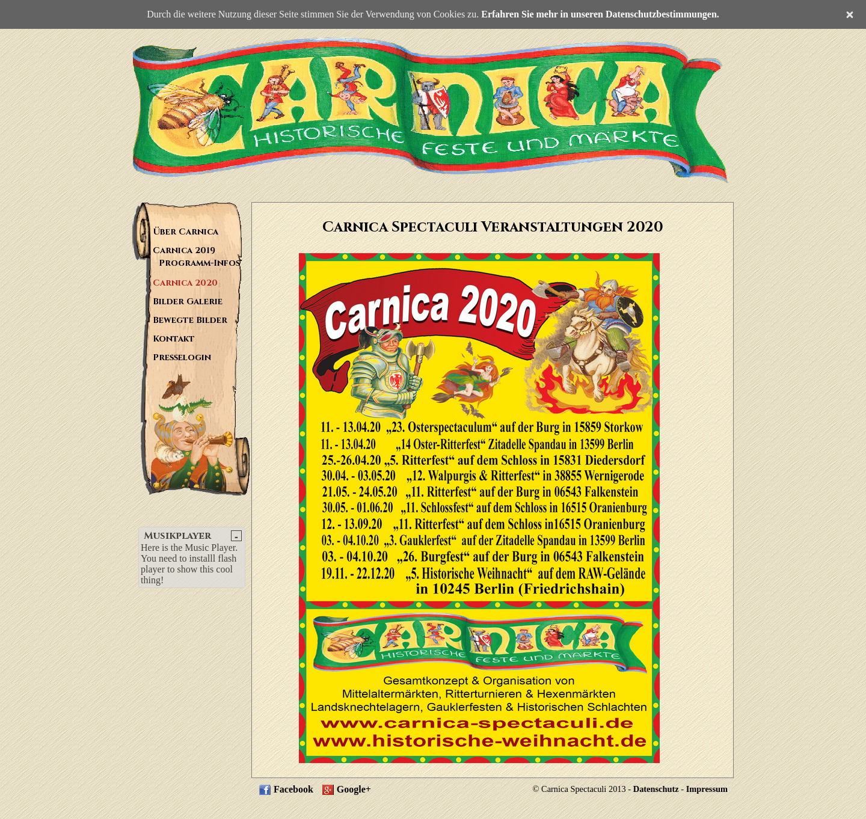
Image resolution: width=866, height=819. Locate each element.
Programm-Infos (199, 263)
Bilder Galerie (188, 301)
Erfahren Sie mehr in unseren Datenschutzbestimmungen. (600, 14)
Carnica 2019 (184, 250)
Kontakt (174, 339)
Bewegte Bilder (190, 320)
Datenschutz (656, 789)
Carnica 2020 (185, 283)
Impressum (707, 789)
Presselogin (182, 357)
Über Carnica (185, 232)
